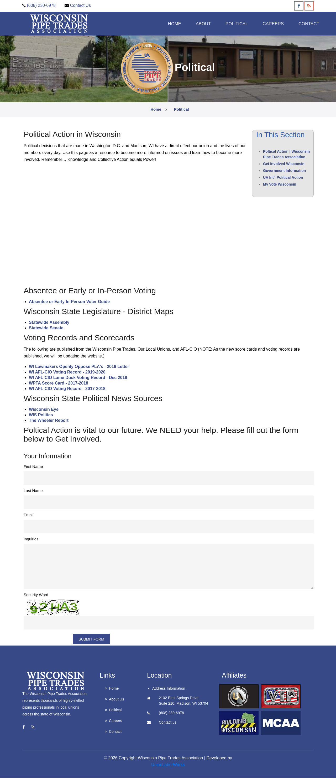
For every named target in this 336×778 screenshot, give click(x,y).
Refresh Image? (48, 639)
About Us (116, 699)
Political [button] (222, 23)
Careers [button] (260, 23)
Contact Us (80, 5)
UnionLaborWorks (168, 765)
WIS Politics (41, 415)
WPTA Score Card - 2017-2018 (58, 383)
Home (157, 23)
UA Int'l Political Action (283, 178)
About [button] (188, 23)
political (181, 110)
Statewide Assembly (49, 322)
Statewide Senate (46, 328)
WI (32, 389)
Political (115, 710)
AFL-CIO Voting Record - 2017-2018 (70, 389)
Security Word (36, 595)
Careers (115, 721)
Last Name (33, 491)
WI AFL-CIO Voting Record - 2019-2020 (67, 372)
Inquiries (31, 539)
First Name (33, 466)
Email (29, 515)
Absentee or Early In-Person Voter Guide (69, 302)
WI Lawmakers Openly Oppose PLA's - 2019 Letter (79, 367)
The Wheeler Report (49, 420)
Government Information (284, 171)
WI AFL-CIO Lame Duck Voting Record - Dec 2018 (78, 378)
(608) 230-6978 (41, 5)
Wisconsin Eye (44, 409)
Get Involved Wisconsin (283, 164)
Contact (297, 23)
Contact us (167, 722)
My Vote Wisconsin (279, 184)
